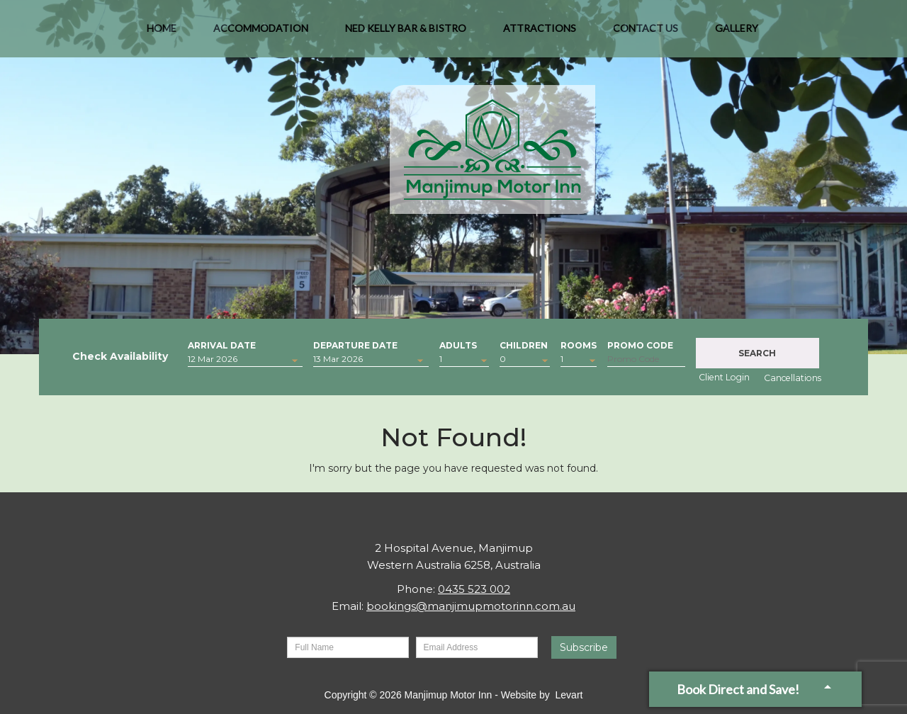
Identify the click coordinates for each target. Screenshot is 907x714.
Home (161, 35)
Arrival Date (222, 344)
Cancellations (792, 378)
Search (757, 353)
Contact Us (645, 35)
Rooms (578, 344)
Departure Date (355, 344)
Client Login (724, 377)
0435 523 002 (474, 589)
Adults (458, 344)
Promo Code (640, 344)
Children (524, 344)
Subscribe (584, 647)
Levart (569, 695)
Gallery (736, 35)
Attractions (539, 35)
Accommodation (260, 35)
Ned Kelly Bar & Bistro (405, 35)
